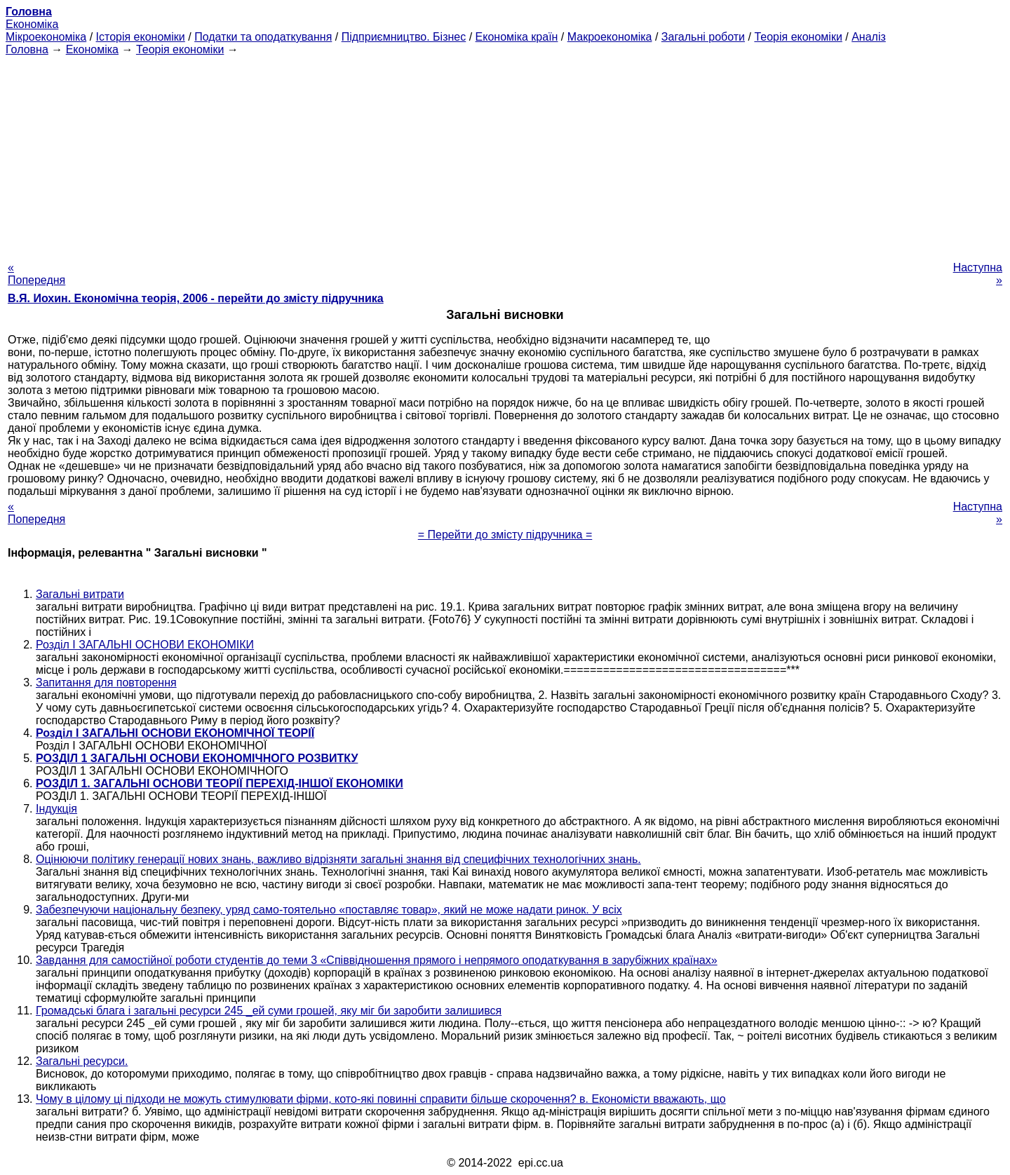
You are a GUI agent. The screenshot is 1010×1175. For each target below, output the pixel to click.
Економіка (32, 24)
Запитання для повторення (106, 682)
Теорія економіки (798, 37)
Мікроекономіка (46, 37)
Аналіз (868, 37)
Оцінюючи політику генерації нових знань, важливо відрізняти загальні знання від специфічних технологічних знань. (338, 859)
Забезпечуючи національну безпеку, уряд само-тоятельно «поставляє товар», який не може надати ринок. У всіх (329, 910)
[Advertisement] (505, 154)
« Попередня (36, 274)
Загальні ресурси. (82, 1061)
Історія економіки (140, 37)
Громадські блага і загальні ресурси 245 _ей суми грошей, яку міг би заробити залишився (268, 1011)
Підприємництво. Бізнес (404, 37)
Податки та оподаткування (263, 37)
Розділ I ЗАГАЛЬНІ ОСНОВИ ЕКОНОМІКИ (145, 645)
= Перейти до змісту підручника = (505, 535)
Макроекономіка (609, 37)
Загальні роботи (703, 37)
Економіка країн (517, 37)
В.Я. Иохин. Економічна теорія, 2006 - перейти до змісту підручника (196, 298)
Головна (27, 49)
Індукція (56, 809)
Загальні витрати (80, 594)
